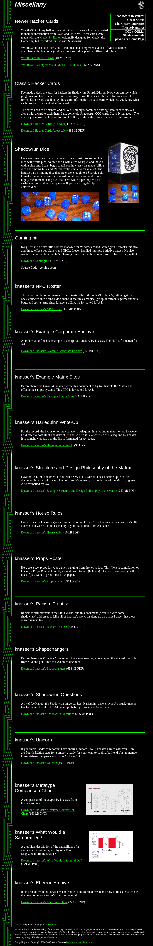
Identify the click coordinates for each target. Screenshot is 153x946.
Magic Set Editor (50, 37)
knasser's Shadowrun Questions (48, 694)
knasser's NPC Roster (38, 286)
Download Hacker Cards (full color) (43, 123)
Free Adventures (133, 27)
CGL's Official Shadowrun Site (133, 33)
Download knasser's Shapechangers (43, 668)
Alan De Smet (49, 924)
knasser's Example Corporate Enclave (54, 331)
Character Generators (129, 23)
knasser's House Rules (39, 513)
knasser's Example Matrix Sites (47, 376)
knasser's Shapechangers (42, 649)
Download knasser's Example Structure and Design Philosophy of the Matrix (69, 490)
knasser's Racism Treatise (42, 603)
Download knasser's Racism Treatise (44, 626)
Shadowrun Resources (129, 16)
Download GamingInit (35, 261)
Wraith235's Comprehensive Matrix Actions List (51, 64)
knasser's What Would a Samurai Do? (40, 835)
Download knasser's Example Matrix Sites (47, 396)
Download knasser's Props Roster (42, 581)
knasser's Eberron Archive (42, 882)
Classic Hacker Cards (37, 83)
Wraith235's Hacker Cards (37, 58)
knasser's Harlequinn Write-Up (46, 422)
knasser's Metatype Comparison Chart (35, 788)
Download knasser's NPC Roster (41, 309)
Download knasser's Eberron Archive (44, 902)
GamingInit (26, 237)
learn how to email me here (79, 942)
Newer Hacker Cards (36, 21)
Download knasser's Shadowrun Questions (47, 714)
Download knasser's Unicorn (39, 763)
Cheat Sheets (135, 20)
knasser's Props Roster (39, 558)
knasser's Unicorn (33, 739)
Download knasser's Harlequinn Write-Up (47, 445)
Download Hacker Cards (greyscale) (44, 130)
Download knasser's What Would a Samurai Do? (51, 860)
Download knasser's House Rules (42, 532)
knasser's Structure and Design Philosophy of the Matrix (73, 467)
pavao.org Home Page (129, 39)
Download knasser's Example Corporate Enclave (51, 351)
